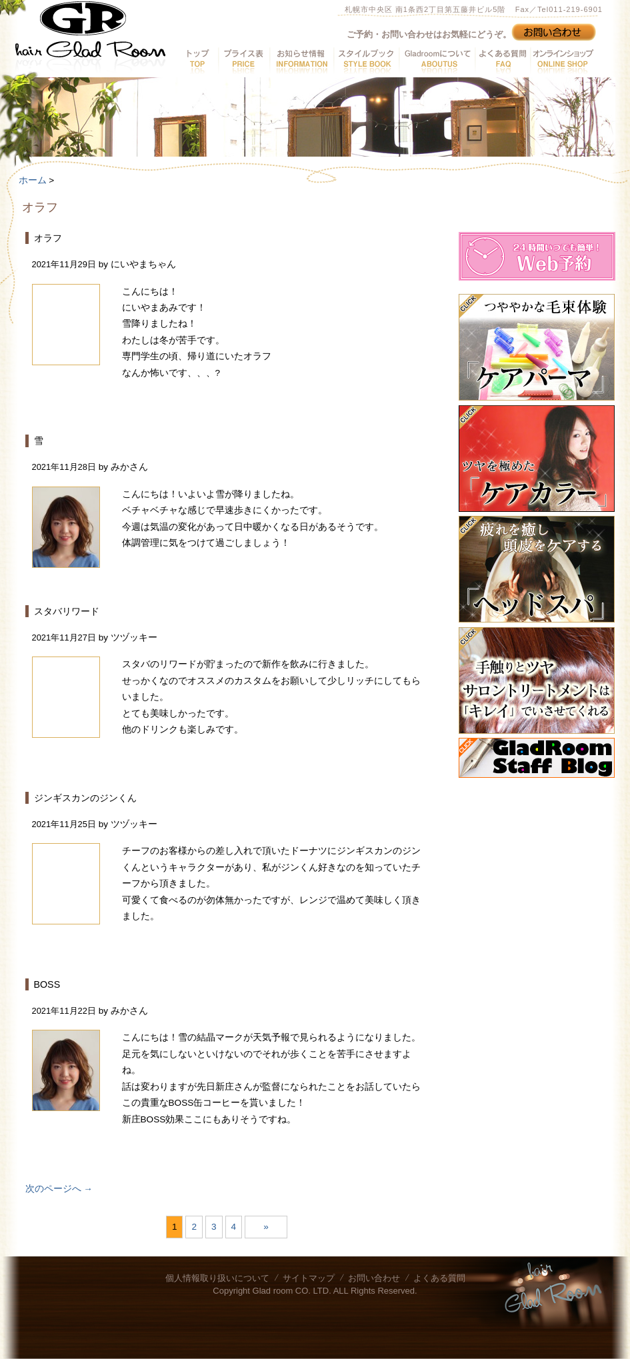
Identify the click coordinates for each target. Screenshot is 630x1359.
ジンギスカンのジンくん (85, 797)
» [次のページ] (266, 1227)
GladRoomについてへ (437, 60)
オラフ (48, 238)
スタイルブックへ (366, 60)
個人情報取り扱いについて (217, 1278)
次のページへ (59, 1189)
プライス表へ (243, 60)
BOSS (47, 984)
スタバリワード (66, 611)
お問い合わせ (374, 1278)
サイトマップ (309, 1278)
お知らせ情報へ (301, 60)
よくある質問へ (502, 60)
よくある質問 (439, 1278)
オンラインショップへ (562, 60)
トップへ (198, 60)
